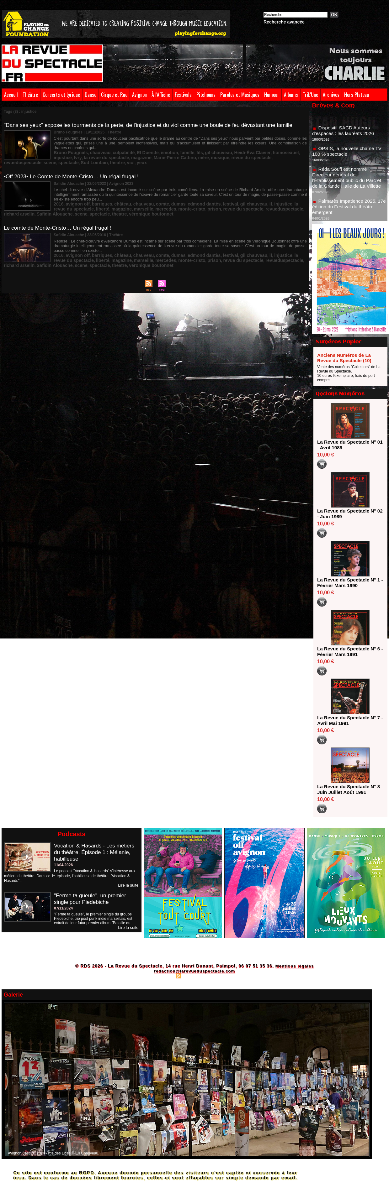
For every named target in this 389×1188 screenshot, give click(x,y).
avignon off (74, 200)
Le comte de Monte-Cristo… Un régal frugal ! (60, 222)
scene (239, 156)
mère (140, 156)
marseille (94, 204)
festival (205, 200)
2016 (58, 200)
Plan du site (163, 975)
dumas (161, 200)
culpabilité (113, 151)
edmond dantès (183, 200)
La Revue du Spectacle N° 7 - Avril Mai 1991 (348, 720)
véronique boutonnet (106, 208)
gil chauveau (195, 151)
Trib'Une (310, 94)
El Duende (134, 151)
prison (155, 204)
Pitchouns (206, 94)
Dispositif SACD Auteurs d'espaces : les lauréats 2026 (344, 134)
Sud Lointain (277, 156)
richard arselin (246, 204)
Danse (90, 94)
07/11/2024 (63, 908)
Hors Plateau (356, 94)
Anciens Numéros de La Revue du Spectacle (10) (344, 357)
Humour (271, 94)
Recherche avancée (284, 21)
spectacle (255, 156)
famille (168, 151)
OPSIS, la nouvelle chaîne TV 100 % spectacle (348, 155)
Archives (331, 94)
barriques (95, 200)
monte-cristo (135, 204)
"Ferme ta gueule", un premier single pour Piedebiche (91, 898)
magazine (87, 156)
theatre (297, 156)
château (113, 200)
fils (178, 151)
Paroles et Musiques (239, 94)
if (240, 200)
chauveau (93, 151)
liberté (59, 204)
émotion (152, 151)
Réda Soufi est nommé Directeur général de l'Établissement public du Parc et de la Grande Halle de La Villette (348, 182)
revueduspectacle (216, 156)
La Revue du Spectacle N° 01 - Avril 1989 (348, 444)
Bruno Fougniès (68, 151)
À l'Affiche (161, 94)
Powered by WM (221, 975)
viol (57, 160)
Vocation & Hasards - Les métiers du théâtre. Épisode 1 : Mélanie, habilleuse (96, 852)
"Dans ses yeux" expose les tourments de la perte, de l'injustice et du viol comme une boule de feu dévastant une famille (154, 125)
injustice (272, 151)
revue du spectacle (181, 156)
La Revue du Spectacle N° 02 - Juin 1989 (348, 513)
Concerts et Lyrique (61, 94)
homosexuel (252, 151)
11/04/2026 (63, 865)
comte (146, 200)
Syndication (193, 975)
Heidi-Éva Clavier (224, 151)
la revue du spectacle (280, 200)
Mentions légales (294, 965)
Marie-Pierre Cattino (116, 156)
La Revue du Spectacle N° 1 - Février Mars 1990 (348, 582)
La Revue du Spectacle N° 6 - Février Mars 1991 (348, 651)
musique (154, 156)
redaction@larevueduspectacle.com (194, 970)
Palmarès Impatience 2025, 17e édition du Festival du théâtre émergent (349, 211)
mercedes (113, 204)
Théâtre (30, 94)
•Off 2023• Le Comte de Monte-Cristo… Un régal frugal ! (74, 173)
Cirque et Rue (114, 94)
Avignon (139, 94)
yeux (66, 160)
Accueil (11, 94)
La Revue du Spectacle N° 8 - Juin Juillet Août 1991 (348, 789)
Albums (291, 94)
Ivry (286, 151)
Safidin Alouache (276, 204)
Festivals (183, 94)
